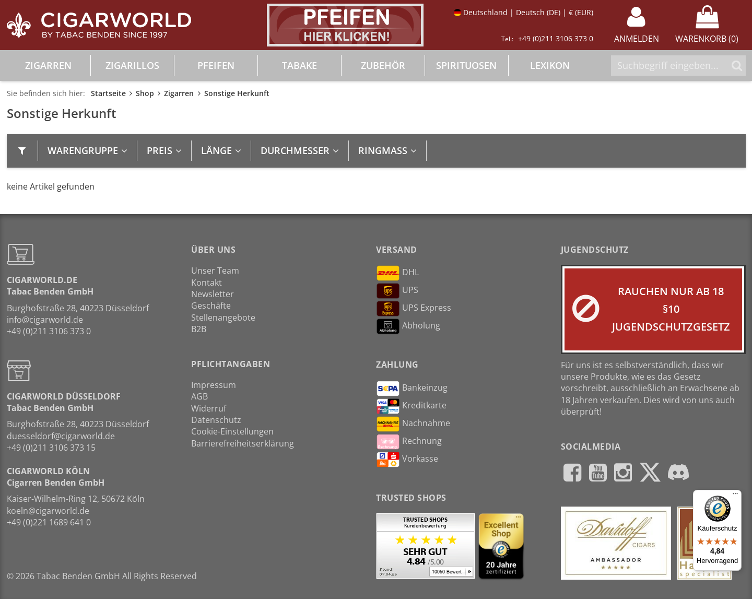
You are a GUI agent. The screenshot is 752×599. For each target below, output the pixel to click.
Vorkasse (407, 459)
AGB (199, 396)
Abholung (408, 326)
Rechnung (409, 441)
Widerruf (208, 408)
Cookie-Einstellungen (232, 431)
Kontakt (206, 282)
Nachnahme (413, 424)
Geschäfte (211, 305)
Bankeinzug (412, 388)
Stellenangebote (223, 317)
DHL (397, 273)
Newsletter (212, 294)
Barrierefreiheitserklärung (242, 443)
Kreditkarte (411, 406)
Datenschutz (216, 420)
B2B (198, 329)
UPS (397, 291)
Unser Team (215, 270)
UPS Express (413, 308)
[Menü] (735, 496)
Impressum (213, 385)
